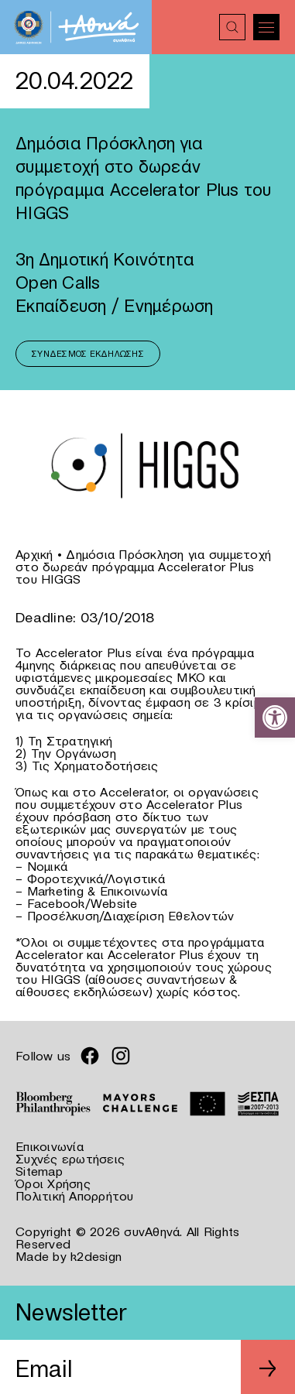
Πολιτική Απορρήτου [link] (74, 1196)
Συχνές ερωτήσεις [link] (70, 1158)
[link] (275, 717)
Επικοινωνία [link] (49, 1146)
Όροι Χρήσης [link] (53, 1183)
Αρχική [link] (34, 554)
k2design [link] (96, 1256)
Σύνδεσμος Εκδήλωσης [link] (88, 353)
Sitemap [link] (39, 1171)
